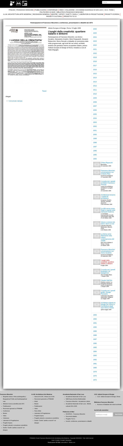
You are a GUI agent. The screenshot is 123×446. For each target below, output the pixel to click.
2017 (95, 65)
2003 (95, 122)
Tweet (44, 91)
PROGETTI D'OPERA (112, 14)
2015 (95, 73)
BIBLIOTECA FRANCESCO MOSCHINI (70, 12)
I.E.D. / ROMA (109, 10)
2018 (95, 61)
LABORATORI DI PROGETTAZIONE (91, 14)
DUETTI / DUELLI (72, 14)
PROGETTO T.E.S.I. (70, 16)
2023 (95, 41)
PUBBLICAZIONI (40, 10)
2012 (95, 86)
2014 (95, 78)
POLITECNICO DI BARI (47, 12)
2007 (95, 106)
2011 (95, 90)
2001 (95, 130)
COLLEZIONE (69, 10)
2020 (95, 53)
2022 (95, 45)
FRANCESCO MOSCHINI (24, 10)
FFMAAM (12, 10)
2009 (95, 98)
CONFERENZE (53, 10)
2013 (95, 82)
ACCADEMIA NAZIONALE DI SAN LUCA (89, 10)
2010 (95, 94)
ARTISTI (62, 14)
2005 (95, 114)
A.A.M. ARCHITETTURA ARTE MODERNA (17, 14)
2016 (95, 69)
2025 (95, 33)
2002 (95, 126)
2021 (95, 49)
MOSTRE (54, 14)
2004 (95, 118)
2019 (95, 57)
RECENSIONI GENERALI (41, 14)
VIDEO (61, 10)
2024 (95, 37)
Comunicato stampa (15, 101)
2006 (95, 110)
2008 (95, 102)
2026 (95, 29)
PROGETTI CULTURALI (54, 16)
